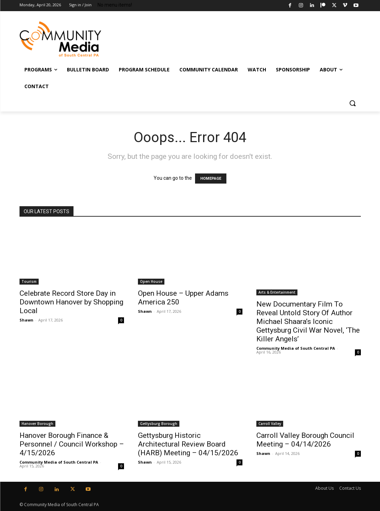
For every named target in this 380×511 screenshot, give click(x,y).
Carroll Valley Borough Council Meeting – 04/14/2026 (305, 439)
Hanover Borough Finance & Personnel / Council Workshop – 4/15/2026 (72, 444)
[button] (352, 103)
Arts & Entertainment (276, 292)
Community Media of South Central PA (295, 348)
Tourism (29, 281)
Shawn (26, 320)
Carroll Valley (269, 423)
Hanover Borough (37, 423)
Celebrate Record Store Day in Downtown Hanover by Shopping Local (71, 302)
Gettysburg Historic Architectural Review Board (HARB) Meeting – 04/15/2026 (188, 444)
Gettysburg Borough (158, 423)
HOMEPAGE (210, 178)
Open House (151, 281)
